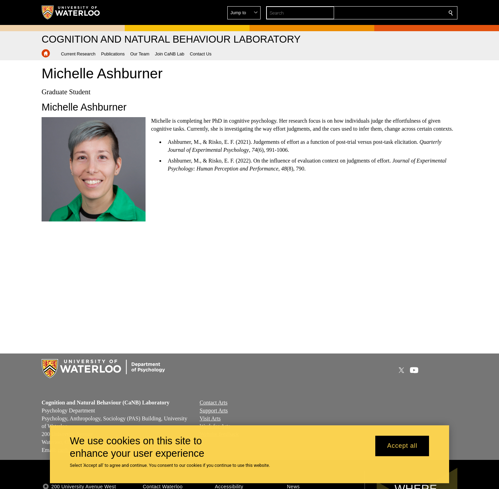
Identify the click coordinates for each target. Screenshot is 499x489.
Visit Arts (210, 418)
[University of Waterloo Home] (71, 12)
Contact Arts (213, 402)
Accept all (402, 446)
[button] (400, 13)
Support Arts (214, 410)
